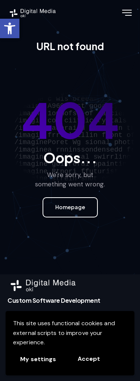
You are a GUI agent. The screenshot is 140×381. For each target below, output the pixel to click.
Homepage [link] (70, 207)
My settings (38, 359)
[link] (9, 28)
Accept (89, 359)
